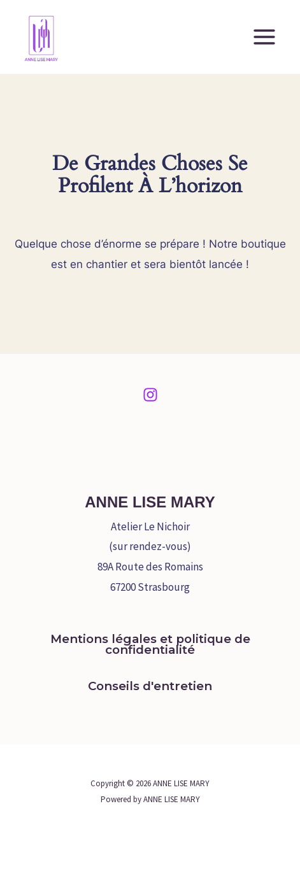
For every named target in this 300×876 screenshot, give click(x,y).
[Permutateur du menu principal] (264, 37)
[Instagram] (150, 394)
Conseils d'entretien (150, 686)
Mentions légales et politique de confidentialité (150, 644)
